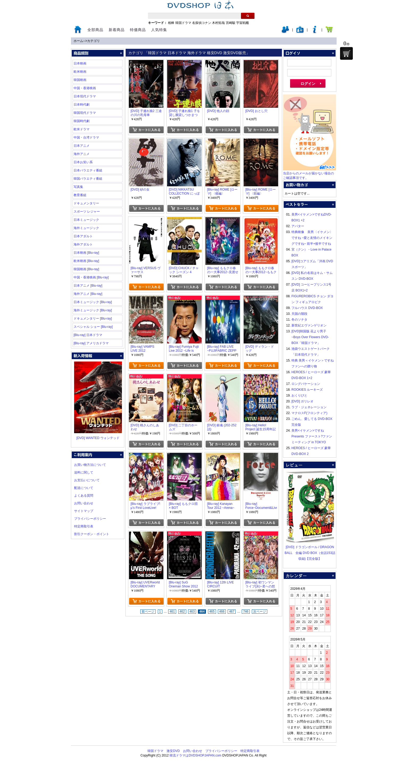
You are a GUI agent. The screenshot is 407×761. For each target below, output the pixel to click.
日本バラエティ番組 (88, 170)
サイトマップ (83, 511)
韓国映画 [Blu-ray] (86, 269)
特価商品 (138, 30)
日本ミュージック (86, 220)
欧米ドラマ (82, 129)
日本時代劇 (82, 104)
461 (172, 611)
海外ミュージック (86, 228)
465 (212, 611)
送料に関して (83, 472)
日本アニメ (82, 146)
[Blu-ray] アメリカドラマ (91, 343)
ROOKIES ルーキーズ (307, 390)
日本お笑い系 (83, 162)
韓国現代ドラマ (85, 113)
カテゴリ (93, 41)
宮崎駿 (230, 23)
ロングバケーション (305, 384)
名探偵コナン (201, 23)
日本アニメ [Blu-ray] (88, 285)
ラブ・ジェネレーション (309, 407)
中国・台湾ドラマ (86, 137)
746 (245, 611)
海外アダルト (83, 244)
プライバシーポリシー (90, 519)
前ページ (148, 611)
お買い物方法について (90, 465)
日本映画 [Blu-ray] (86, 253)
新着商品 (117, 30)
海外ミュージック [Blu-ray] (93, 310)
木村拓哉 (218, 23)
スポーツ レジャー (87, 211)
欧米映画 (80, 72)
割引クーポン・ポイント (91, 534)
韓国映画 (80, 80)
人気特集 (159, 30)
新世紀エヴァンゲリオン (309, 325)
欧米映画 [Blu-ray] (86, 261)
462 (182, 611)
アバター (297, 226)
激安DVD (173, 751)
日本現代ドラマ (85, 96)
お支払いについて (87, 480)
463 (192, 611)
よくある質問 (83, 495)
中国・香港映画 (85, 88)
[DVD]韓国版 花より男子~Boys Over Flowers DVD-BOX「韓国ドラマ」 (310, 337)
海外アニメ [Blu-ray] (88, 294)
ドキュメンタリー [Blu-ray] (93, 318)
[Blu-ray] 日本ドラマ (88, 335)
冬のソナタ (299, 319)
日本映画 (80, 63)
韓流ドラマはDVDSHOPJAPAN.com (195, 755)
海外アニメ (82, 154)
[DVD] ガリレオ (302, 401)
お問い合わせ (83, 503)
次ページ (259, 611)
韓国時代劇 (82, 121)
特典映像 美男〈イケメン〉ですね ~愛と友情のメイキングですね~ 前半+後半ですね (312, 238)
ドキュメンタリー (86, 203)
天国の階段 (299, 314)
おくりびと (299, 395)
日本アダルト (83, 236)
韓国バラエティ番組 (88, 178)
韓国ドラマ (183, 23)
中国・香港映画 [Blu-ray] (91, 277)
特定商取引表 (83, 526)
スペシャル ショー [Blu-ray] (93, 327)
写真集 (78, 187)
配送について (83, 488)
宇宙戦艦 (242, 23)
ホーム (78, 41)
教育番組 (80, 195)
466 (221, 611)
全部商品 (95, 30)
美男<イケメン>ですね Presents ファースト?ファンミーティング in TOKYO (311, 436)
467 (231, 611)
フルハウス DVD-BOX (307, 308)
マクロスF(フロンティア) (309, 413)
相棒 (171, 23)
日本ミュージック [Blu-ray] (93, 302)
